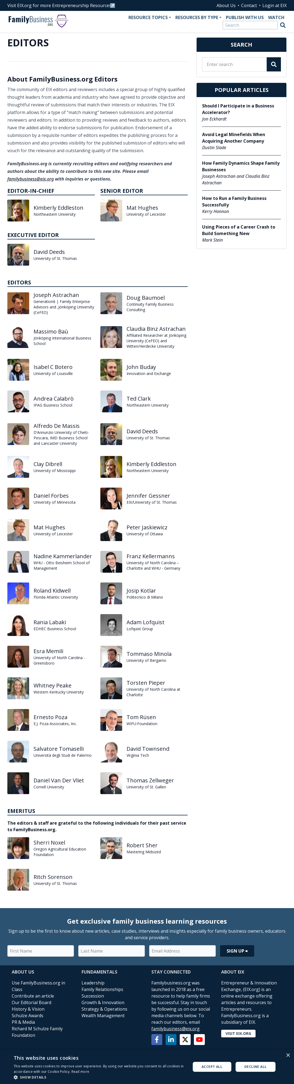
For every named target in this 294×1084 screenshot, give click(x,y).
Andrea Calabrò (54, 398)
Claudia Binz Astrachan (156, 328)
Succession (93, 996)
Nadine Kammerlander (63, 556)
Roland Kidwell (52, 590)
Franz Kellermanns (151, 556)
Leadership (93, 983)
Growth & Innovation (103, 1002)
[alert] (147, 1067)
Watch (276, 17)
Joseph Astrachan (56, 295)
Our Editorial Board (31, 1002)
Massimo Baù (51, 331)
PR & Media (23, 1022)
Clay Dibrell (48, 464)
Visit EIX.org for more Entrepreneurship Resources (59, 5)
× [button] (288, 1055)
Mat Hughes (142, 207)
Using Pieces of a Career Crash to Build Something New (238, 230)
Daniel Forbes (51, 495)
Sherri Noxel (49, 842)
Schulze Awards (27, 1016)
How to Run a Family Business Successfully (234, 201)
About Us (226, 5)
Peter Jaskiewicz (147, 527)
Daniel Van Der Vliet (59, 780)
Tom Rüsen (141, 717)
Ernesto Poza (50, 717)
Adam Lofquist (145, 622)
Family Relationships (102, 989)
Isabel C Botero (53, 367)
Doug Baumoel (146, 297)
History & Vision (28, 1009)
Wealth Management (103, 1016)
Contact (249, 5)
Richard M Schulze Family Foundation (37, 1032)
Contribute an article (33, 996)
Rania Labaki (50, 622)
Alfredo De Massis (57, 426)
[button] (99, 1077)
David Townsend (148, 748)
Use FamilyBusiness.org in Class (38, 986)
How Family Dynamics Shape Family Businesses (241, 166)
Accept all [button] (212, 1066)
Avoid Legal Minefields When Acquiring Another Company (233, 137)
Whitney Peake (52, 685)
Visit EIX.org (238, 1033)
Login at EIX (274, 5)
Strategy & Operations (104, 1009)
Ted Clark (139, 398)
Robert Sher (142, 845)
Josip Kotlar (141, 590)
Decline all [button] (255, 1066)
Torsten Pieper (146, 682)
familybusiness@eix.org (30, 179)
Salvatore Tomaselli (59, 748)
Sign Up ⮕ (237, 951)
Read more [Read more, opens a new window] (80, 1071)
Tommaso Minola (149, 653)
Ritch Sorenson (53, 877)
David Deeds (49, 252)
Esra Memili (48, 651)
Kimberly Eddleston (58, 207)
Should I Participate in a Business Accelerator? (238, 109)
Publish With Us (245, 17)
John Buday (141, 367)
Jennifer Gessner (148, 495)
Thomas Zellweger (150, 780)
